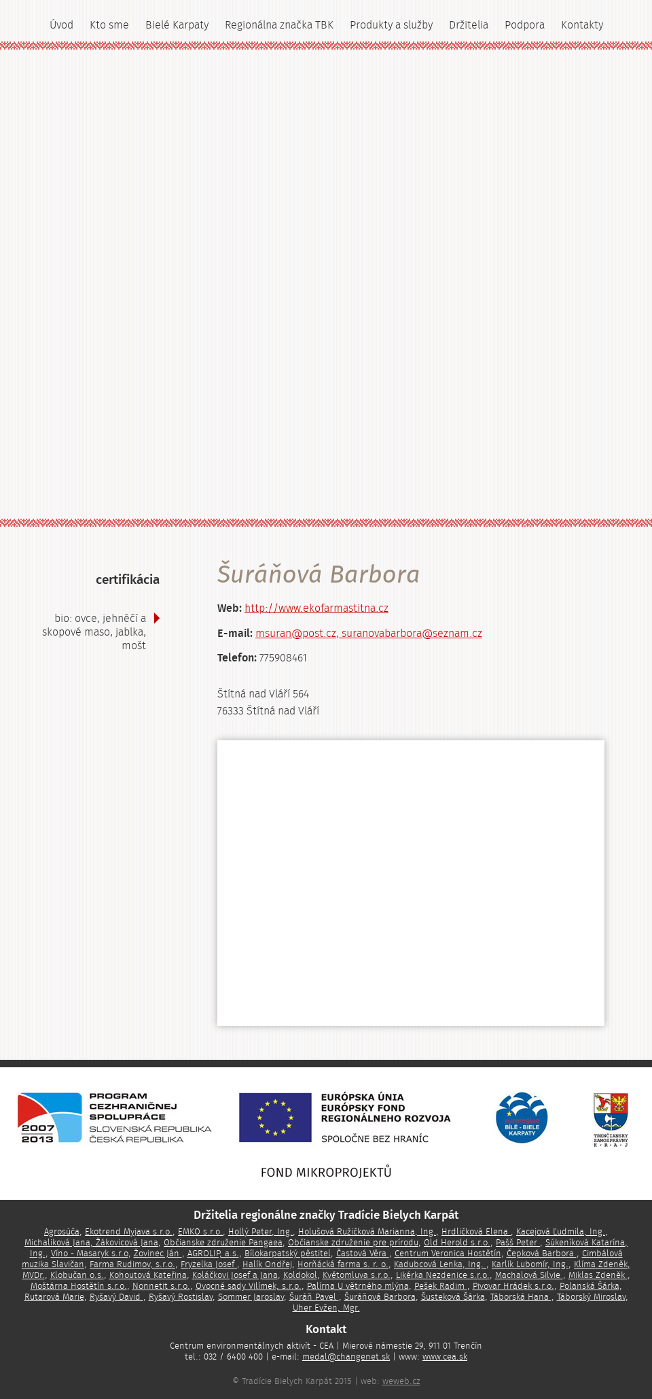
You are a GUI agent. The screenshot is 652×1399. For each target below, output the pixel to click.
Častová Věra (362, 1253)
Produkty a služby (391, 25)
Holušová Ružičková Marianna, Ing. (367, 1232)
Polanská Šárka (589, 1286)
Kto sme (109, 25)
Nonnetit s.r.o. (161, 1286)
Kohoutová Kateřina (148, 1275)
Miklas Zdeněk (598, 1275)
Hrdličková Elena (476, 1232)
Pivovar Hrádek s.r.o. (513, 1286)
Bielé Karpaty (177, 25)
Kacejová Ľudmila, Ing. (560, 1232)
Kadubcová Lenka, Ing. (440, 1264)
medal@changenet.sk (346, 1357)
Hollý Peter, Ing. (260, 1232)
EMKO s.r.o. (200, 1232)
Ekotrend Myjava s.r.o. (129, 1232)
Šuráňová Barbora (380, 1297)
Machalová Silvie (529, 1275)
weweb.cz (401, 1381)
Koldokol (300, 1275)
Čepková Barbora (542, 1253)
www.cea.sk (444, 1357)
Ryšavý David (116, 1297)
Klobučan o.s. (77, 1275)
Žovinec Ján (158, 1253)
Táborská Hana (520, 1297)
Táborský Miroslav (591, 1297)
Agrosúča (61, 1232)
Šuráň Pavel (314, 1297)
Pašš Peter (518, 1242)
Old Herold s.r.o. (457, 1242)
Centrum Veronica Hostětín (448, 1253)
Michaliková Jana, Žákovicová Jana (91, 1242)
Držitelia (468, 25)
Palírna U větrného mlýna (358, 1286)
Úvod (61, 25)
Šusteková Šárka (453, 1297)
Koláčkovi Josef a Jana (235, 1275)
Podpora (525, 25)
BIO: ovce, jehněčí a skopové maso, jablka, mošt (94, 632)
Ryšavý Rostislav (181, 1297)
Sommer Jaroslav (251, 1297)
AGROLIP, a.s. (213, 1253)
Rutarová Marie (54, 1297)
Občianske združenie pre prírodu (353, 1242)
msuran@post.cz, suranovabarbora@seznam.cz (368, 633)
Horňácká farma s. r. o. (342, 1264)
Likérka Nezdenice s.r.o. (443, 1275)
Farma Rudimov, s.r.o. (132, 1264)
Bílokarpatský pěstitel (287, 1253)
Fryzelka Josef (209, 1264)
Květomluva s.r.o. (357, 1275)
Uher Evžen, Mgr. (326, 1308)
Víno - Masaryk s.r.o (89, 1253)
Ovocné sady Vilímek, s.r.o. (249, 1286)
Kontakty (582, 25)
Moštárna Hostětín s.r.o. (79, 1286)
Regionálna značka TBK (279, 25)
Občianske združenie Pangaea (223, 1242)
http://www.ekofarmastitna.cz (316, 608)
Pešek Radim (440, 1286)
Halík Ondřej (267, 1264)
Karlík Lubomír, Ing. (530, 1264)
